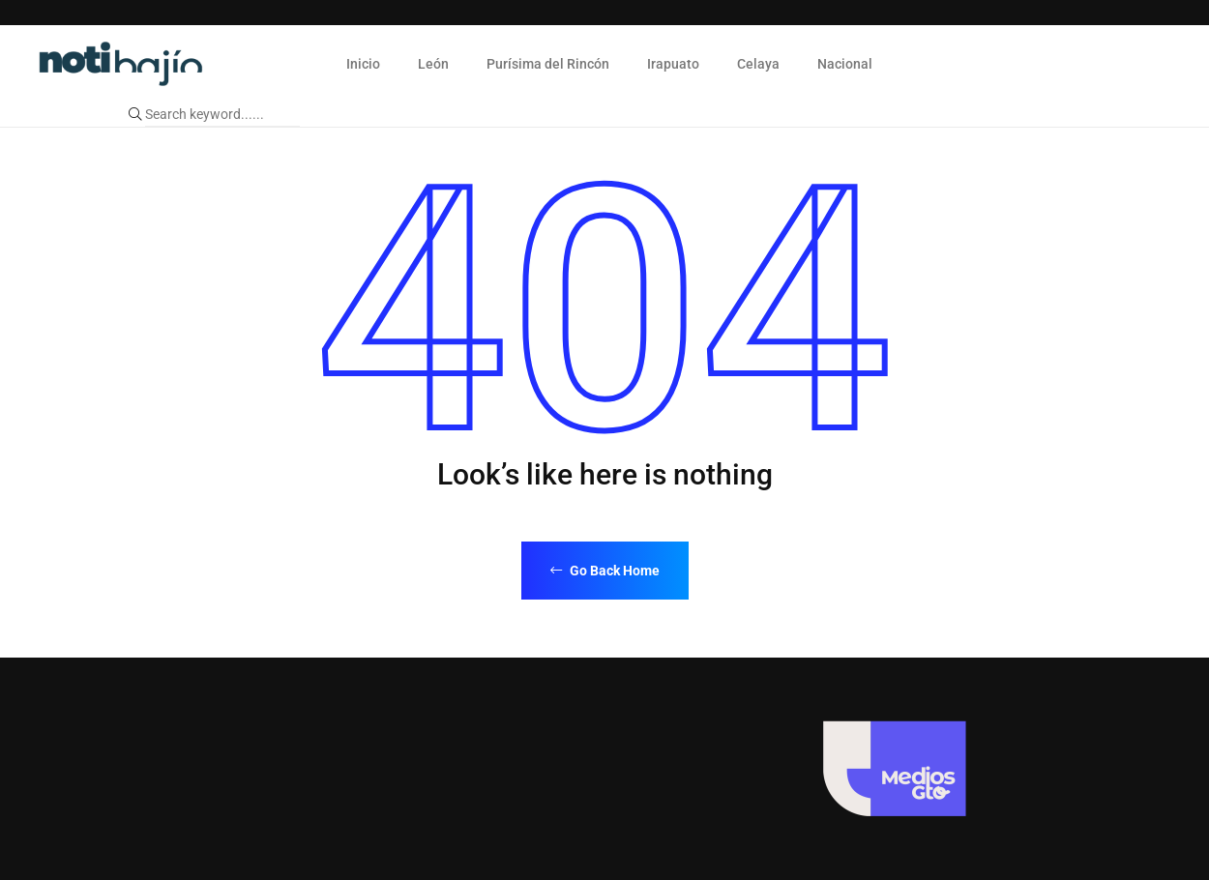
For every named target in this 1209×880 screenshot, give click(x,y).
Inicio (363, 64)
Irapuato (673, 64)
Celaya (758, 64)
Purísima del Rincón (548, 64)
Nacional (844, 64)
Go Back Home (605, 570)
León (433, 64)
